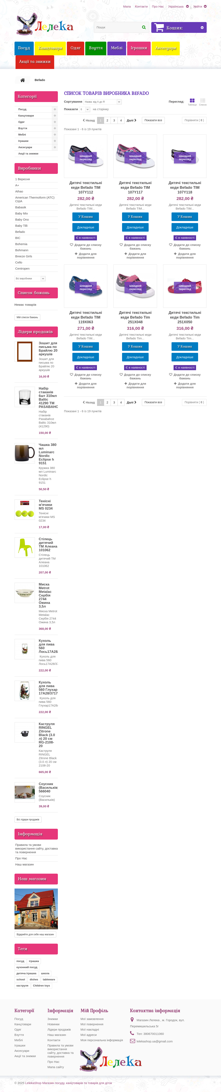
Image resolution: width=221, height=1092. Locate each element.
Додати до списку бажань (87, 246)
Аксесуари (25, 147)
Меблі (22, 134)
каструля (22, 985)
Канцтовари (26, 115)
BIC (17, 238)
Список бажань (33, 292)
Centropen (22, 268)
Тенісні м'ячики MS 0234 (46, 504)
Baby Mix (21, 213)
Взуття (22, 128)
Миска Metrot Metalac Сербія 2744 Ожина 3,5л (45, 595)
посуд (20, 961)
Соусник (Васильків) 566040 (49, 787)
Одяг (21, 121)
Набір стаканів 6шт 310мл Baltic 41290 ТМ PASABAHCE (50, 398)
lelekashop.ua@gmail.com (155, 1041)
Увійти (197, 6)
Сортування (73, 101)
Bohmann (21, 250)
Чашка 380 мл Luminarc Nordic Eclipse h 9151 (48, 454)
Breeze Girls (23, 256)
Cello (18, 262)
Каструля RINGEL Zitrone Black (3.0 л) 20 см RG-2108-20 (47, 735)
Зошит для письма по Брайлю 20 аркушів (48, 348)
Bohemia (21, 244)
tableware (49, 979)
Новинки (53, 1024)
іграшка (34, 961)
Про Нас (158, 6)
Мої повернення (92, 1024)
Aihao (19, 191)
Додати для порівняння (87, 255)
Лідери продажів (35, 331)
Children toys (41, 985)
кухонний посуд (27, 967)
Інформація (30, 833)
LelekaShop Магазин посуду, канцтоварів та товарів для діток (68, 1083)
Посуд (22, 109)
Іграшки (23, 140)
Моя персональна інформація (102, 1040)
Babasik (20, 207)
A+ (17, 185)
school (21, 979)
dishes (34, 979)
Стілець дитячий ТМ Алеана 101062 (48, 544)
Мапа (127, 6)
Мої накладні (90, 1029)
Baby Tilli (21, 225)
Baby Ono (22, 219)
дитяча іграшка (26, 973)
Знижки (52, 1019)
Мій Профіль (94, 1010)
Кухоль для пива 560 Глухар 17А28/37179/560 (52, 687)
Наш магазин (24, 864)
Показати (71, 109)
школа (45, 973)
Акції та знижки (28, 153)
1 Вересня (22, 179)
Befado (20, 231)
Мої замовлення (92, 1019)
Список (203, 102)
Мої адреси (89, 1034)
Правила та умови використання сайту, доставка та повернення (36, 848)
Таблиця (192, 102)
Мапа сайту (55, 1067)
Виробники (29, 168)
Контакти (141, 6)
